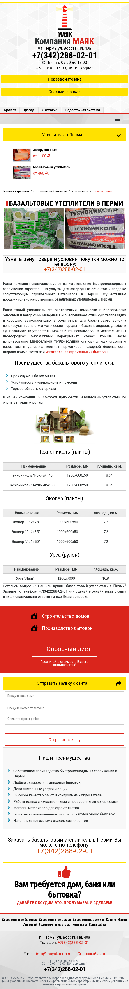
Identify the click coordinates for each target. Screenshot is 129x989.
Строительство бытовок (19, 919)
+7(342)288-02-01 (64, 55)
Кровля (10, 110)
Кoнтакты (79, 924)
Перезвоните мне (64, 79)
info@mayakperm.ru (53, 953)
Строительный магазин (50, 191)
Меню (118, 117)
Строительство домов (55, 919)
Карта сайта (97, 924)
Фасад (29, 110)
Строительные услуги (88, 919)
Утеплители (79, 191)
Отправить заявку (64, 740)
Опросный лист (68, 648)
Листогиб (49, 110)
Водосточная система (82, 110)
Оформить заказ (64, 91)
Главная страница (16, 191)
